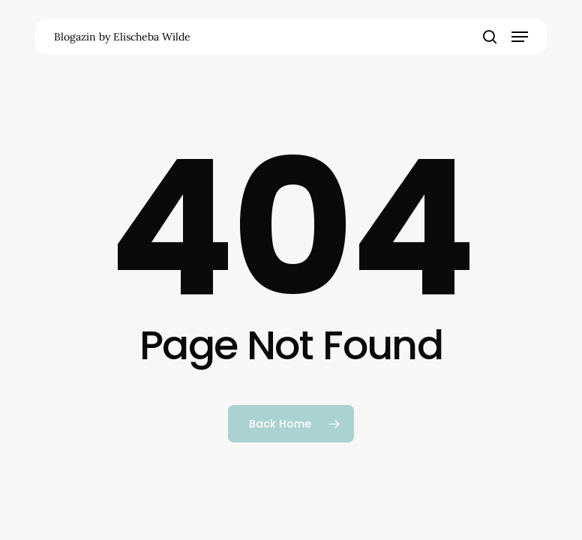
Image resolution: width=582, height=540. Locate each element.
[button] (520, 36)
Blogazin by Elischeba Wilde (122, 37)
